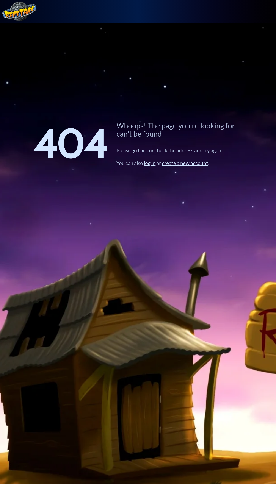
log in (149, 163)
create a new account (185, 163)
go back (140, 150)
